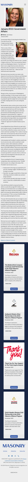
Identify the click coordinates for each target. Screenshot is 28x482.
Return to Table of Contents (8, 240)
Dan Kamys (9, 34)
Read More (14, 289)
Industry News (8, 283)
